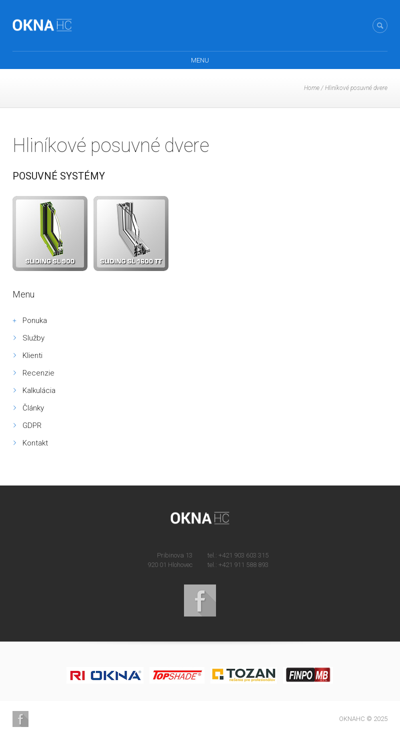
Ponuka (34, 320)
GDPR (32, 425)
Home (312, 88)
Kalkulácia (39, 390)
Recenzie (38, 373)
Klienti (32, 355)
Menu (200, 60)
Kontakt (35, 443)
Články (33, 408)
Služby (33, 338)
